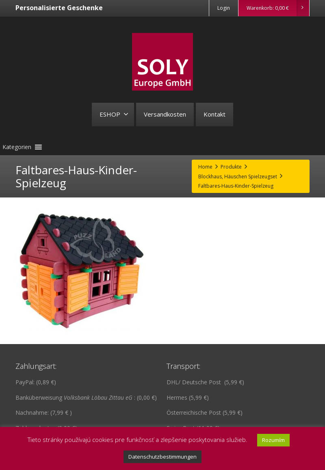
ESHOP (114, 114)
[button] (16, 147)
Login (223, 7)
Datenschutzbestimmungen (162, 456)
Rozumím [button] (273, 440)
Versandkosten (165, 114)
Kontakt (214, 114)
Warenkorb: (278, 8)
